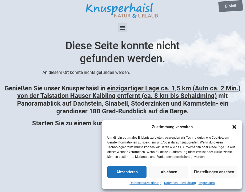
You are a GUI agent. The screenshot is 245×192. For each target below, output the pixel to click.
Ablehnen (169, 172)
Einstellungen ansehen (214, 172)
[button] (234, 127)
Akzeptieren (127, 172)
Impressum (207, 183)
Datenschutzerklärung (145, 183)
